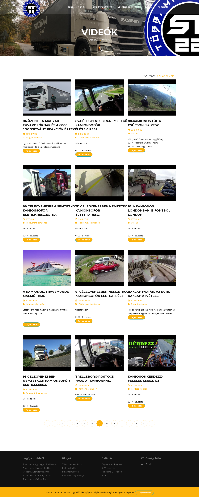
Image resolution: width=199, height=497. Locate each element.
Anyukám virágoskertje (73, 475)
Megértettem (144, 492)
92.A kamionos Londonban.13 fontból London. (149, 210)
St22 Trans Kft (108, 468)
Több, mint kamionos (102, 6)
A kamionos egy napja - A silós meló (40, 464)
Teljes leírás (31, 151)
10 (122, 423)
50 (137, 423)
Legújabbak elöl (165, 76)
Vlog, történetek (34, 137)
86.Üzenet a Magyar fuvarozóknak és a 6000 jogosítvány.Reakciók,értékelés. (53, 125)
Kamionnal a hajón (35, 304)
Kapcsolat (163, 6)
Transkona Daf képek (112, 472)
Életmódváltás (69, 468)
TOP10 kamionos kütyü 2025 (36, 475)
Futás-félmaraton (70, 472)
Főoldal (70, 6)
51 (144, 423)
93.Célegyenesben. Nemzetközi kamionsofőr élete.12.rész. (46, 381)
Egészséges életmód (128, 6)
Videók (81, 6)
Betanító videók (139, 304)
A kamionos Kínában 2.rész (36, 479)
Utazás (134, 133)
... (69, 423)
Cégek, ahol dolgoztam (113, 464)
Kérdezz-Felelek (139, 389)
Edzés (105, 475)
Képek (148, 6)
